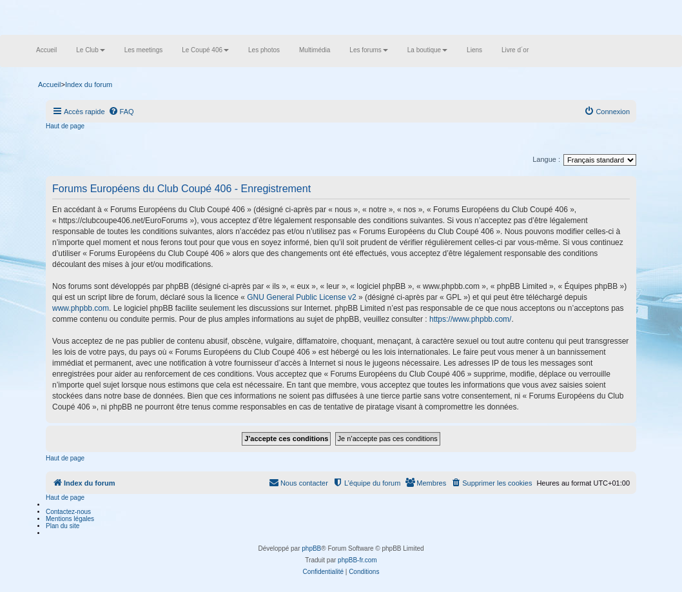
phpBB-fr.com (357, 560)
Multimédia (314, 50)
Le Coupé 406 (205, 50)
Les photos (264, 50)
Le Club (90, 50)
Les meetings (143, 50)
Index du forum (88, 84)
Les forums (368, 50)
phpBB (311, 548)
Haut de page (65, 126)
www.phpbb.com (80, 308)
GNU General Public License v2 (301, 297)
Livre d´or (515, 50)
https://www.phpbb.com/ (470, 319)
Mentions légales (70, 518)
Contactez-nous (68, 511)
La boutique (427, 50)
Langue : (546, 159)
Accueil (46, 50)
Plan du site (62, 525)
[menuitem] (121, 111)
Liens (474, 50)
